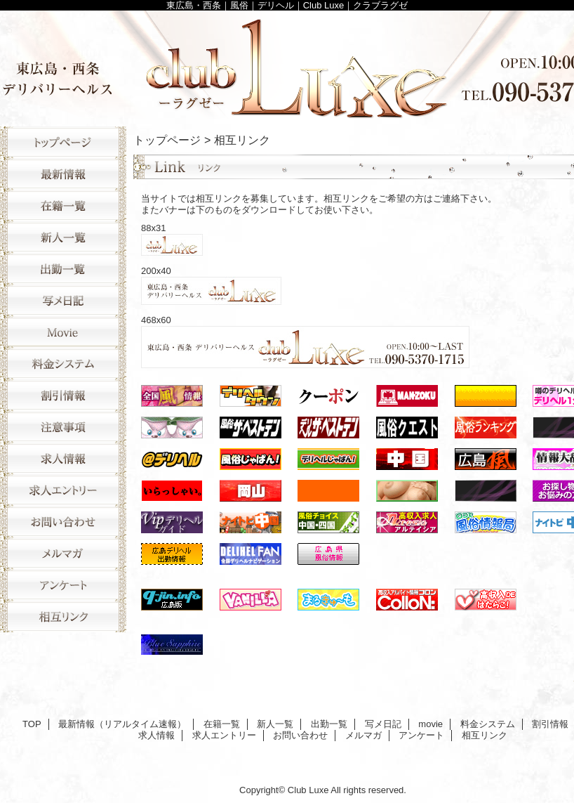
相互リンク (63, 616)
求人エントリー (63, 490)
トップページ (167, 139)
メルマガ (63, 553)
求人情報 (63, 458)
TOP (63, 142)
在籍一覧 (63, 205)
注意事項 (63, 427)
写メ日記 (63, 300)
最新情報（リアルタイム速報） (63, 174)
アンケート (63, 585)
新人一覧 (63, 237)
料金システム (63, 363)
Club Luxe (308, 790)
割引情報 (63, 395)
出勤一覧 (63, 269)
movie (63, 332)
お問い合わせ (63, 521)
